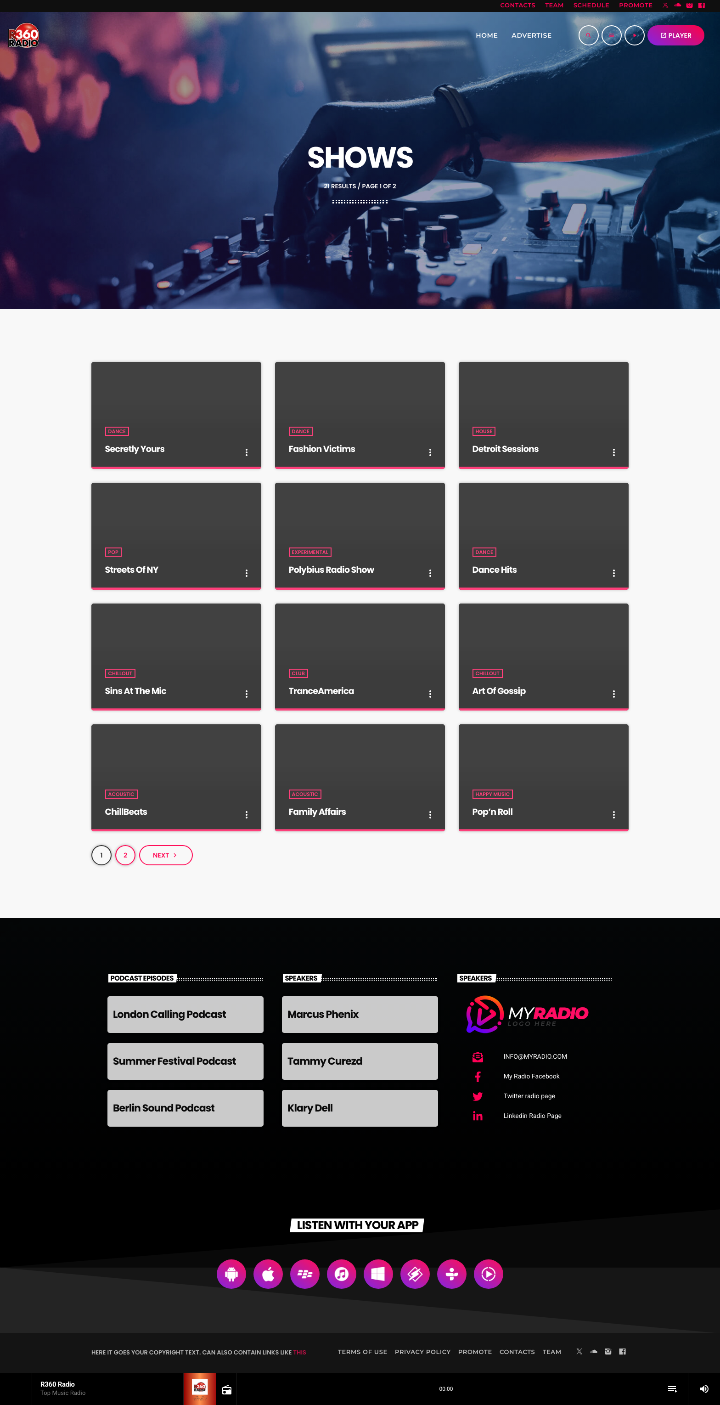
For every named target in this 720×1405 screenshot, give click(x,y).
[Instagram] (689, 6)
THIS (299, 1352)
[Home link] (23, 35)
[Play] (634, 35)
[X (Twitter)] (665, 6)
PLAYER (676, 35)
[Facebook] (701, 6)
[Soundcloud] (677, 6)
